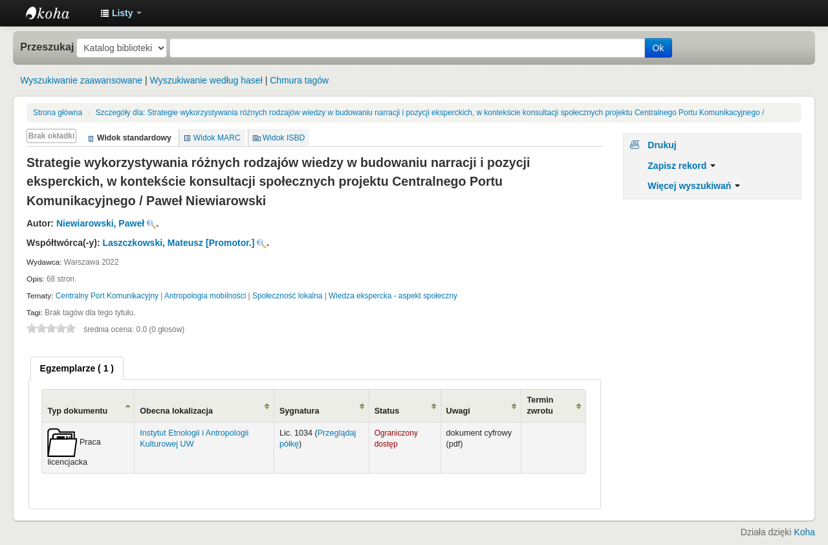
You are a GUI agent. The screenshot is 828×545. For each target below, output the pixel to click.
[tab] (77, 368)
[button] (121, 13)
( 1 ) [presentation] (77, 368)
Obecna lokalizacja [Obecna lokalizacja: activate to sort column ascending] (176, 411)
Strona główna (57, 112)
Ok (658, 48)
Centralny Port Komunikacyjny (107, 295)
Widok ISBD (284, 137)
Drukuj (662, 145)
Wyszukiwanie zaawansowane (81, 80)
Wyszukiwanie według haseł (206, 80)
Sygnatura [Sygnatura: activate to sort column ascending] (299, 411)
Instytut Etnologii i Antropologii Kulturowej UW (58, 13)
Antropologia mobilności (205, 295)
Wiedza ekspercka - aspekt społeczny (393, 295)
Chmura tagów (299, 80)
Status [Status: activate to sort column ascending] (387, 411)
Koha (804, 532)
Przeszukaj (47, 46)
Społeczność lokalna (287, 295)
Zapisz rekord (681, 166)
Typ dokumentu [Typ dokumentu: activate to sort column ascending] (77, 411)
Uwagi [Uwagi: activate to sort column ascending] (458, 411)
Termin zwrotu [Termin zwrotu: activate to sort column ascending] (540, 405)
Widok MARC (217, 137)
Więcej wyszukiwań (694, 186)
